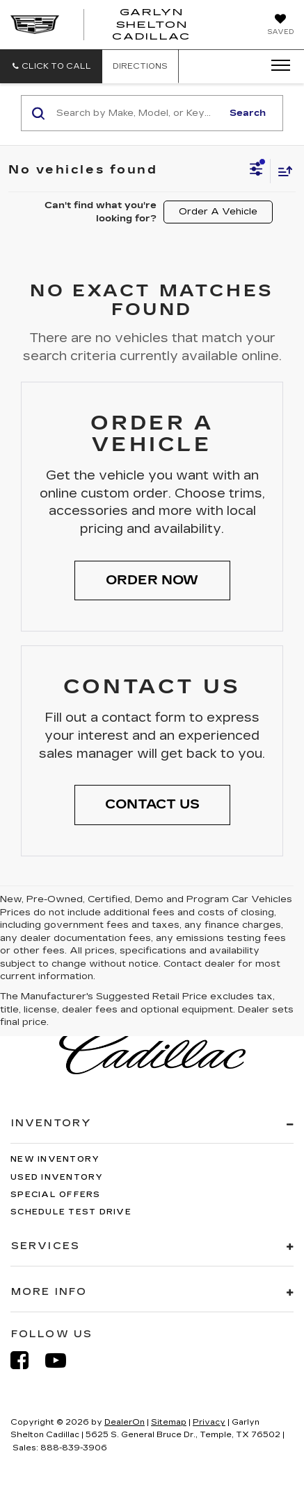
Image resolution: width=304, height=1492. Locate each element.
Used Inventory (57, 1177)
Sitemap (168, 1422)
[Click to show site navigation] (276, 66)
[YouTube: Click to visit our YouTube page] (62, 1360)
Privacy (209, 1422)
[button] (51, 66)
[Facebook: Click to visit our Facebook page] (26, 1360)
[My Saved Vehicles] (280, 26)
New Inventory (54, 1159)
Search (248, 113)
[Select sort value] (282, 171)
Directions (140, 66)
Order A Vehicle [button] (218, 211)
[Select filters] (256, 171)
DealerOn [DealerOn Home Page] (124, 1422)
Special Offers (55, 1194)
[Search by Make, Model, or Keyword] (137, 113)
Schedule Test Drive (70, 1212)
